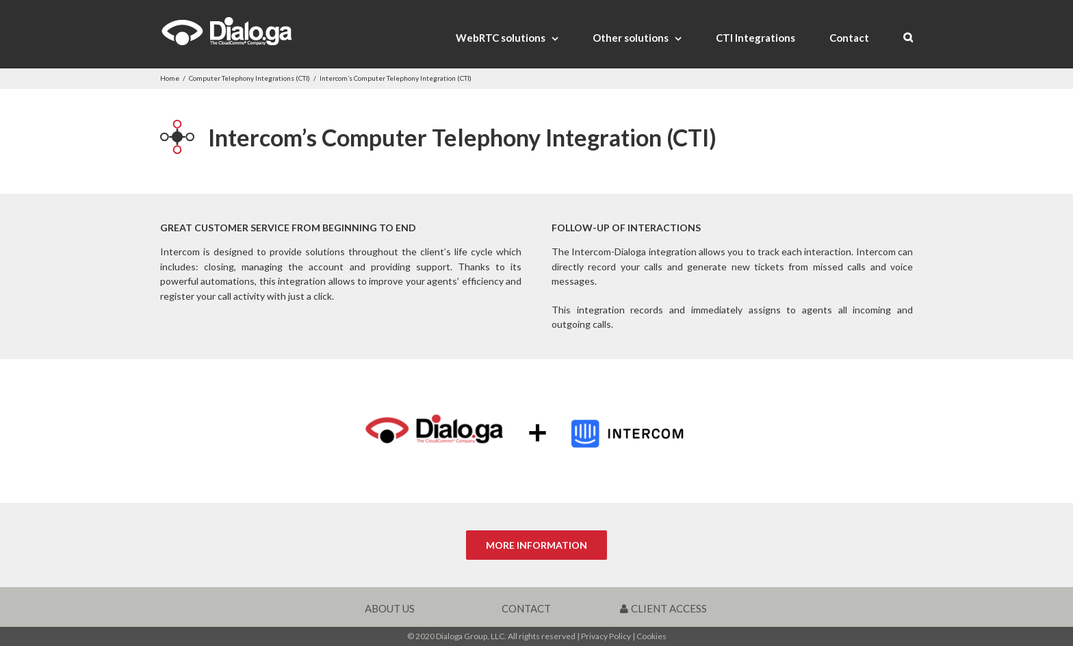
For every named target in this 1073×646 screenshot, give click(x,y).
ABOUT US (390, 608)
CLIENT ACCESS (663, 608)
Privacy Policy (606, 636)
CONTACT (526, 608)
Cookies (651, 636)
